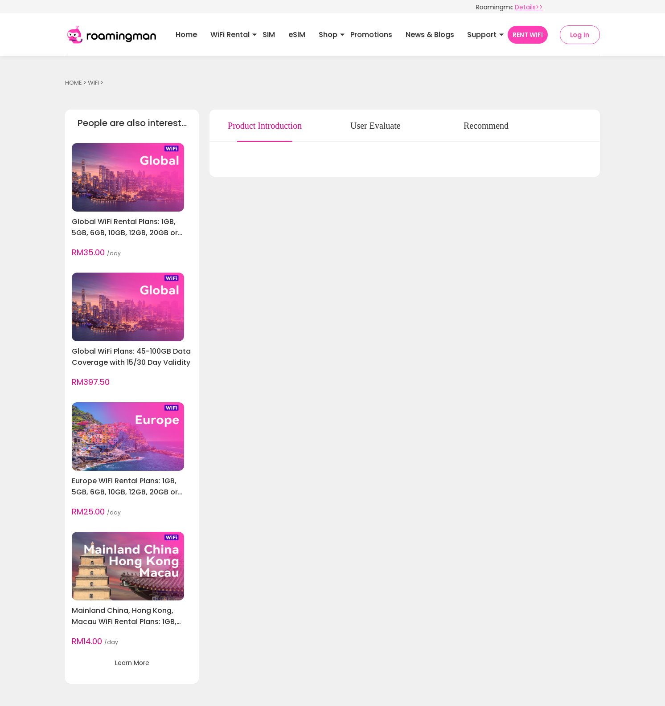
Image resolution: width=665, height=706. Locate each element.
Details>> (529, 7)
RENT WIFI (528, 34)
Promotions (371, 34)
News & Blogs (430, 34)
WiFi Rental (230, 34)
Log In (579, 34)
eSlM (296, 34)
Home (186, 34)
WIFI (93, 82)
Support (482, 34)
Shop (328, 34)
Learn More (132, 662)
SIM (269, 34)
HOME (73, 82)
